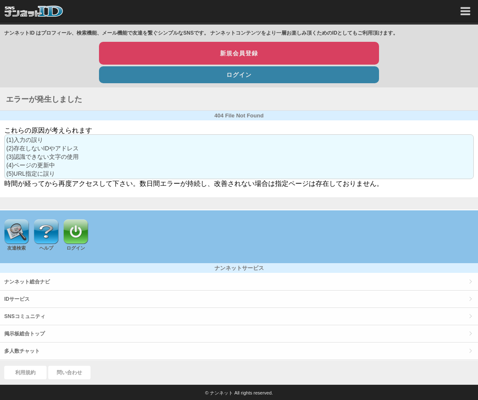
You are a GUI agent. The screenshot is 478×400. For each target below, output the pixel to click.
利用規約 (25, 373)
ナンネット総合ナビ (27, 282)
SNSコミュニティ (24, 316)
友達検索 (16, 247)
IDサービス (17, 299)
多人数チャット (22, 351)
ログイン (239, 74)
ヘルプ (46, 247)
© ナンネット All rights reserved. (239, 392)
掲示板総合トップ (24, 334)
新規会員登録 (239, 53)
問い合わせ (69, 373)
